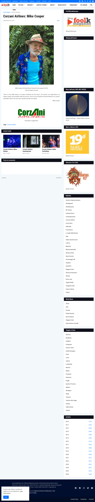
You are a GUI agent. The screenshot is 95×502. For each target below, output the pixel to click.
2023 (79, 464)
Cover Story (69, 223)
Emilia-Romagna (70, 351)
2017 (79, 445)
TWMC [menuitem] (14, 10)
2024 (79, 468)
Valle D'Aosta (69, 407)
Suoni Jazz (69, 279)
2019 (79, 451)
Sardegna (68, 390)
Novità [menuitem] (52, 5)
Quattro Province (71, 384)
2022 (79, 461)
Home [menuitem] (14, 5)
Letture (68, 243)
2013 (79, 431)
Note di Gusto (70, 256)
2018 (79, 448)
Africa (67, 303)
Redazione (15, 1)
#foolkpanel (69, 203)
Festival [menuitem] (20, 5)
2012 (79, 428)
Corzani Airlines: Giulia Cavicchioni (49, 150)
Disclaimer (84, 499)
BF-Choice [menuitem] (83, 5)
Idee (67, 236)
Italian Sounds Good (71, 239)
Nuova (4, 177)
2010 (79, 422)
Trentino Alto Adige (71, 400)
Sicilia (67, 394)
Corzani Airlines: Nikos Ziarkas (10, 150)
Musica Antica (70, 253)
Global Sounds (70, 313)
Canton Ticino (70, 347)
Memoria (68, 246)
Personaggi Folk (70, 259)
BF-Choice (69, 210)
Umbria (68, 403)
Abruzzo (68, 334)
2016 (79, 441)
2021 (79, 458)
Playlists (68, 262)
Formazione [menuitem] (73, 5)
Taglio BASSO (70, 282)
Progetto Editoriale (6, 1)
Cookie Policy (74, 499)
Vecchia (58, 177)
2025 (79, 471)
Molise (67, 371)
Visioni (68, 292)
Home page (6, 12)
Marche (68, 367)
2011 (79, 425)
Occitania (68, 374)
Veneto (68, 410)
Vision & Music (70, 289)
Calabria (68, 341)
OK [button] (6, 497)
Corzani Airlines (15, 12)
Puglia (67, 380)
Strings (68, 276)
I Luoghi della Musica (72, 233)
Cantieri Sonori (70, 213)
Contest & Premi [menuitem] (41, 5)
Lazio (67, 357)
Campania (69, 344)
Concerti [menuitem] (30, 5)
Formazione (69, 230)
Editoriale (68, 226)
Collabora (32, 1)
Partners (44, 1)
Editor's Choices (24, 1)
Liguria (68, 361)
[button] (87, 5)
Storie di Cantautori (71, 272)
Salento (68, 387)
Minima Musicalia (71, 249)
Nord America (70, 317)
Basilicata (68, 338)
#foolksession (70, 207)
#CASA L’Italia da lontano (73, 200)
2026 (79, 474)
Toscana (68, 397)
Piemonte (68, 377)
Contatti (38, 1)
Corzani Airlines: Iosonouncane (28, 150)
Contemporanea (70, 216)
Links (49, 1)
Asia (67, 307)
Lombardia (69, 364)
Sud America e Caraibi (72, 323)
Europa (68, 310)
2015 (79, 438)
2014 (79, 435)
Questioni (68, 266)
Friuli (67, 354)
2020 (79, 454)
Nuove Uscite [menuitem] (62, 5)
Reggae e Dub (70, 269)
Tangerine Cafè (70, 286)
